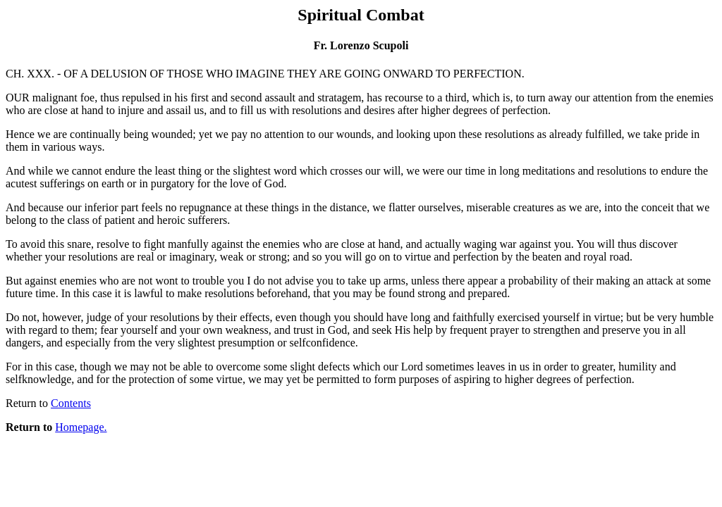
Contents (71, 403)
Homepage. (80, 427)
